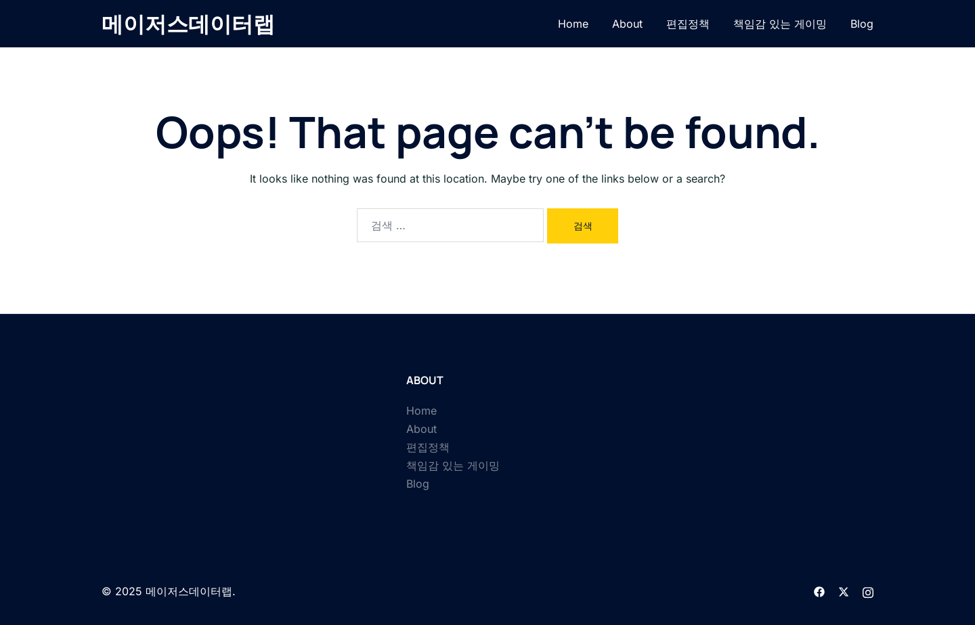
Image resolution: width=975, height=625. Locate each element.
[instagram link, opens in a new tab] (868, 591)
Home (573, 23)
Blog (861, 23)
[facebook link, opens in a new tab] (819, 591)
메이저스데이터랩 (188, 24)
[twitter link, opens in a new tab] (843, 591)
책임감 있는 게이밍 (780, 23)
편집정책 (688, 23)
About (627, 23)
